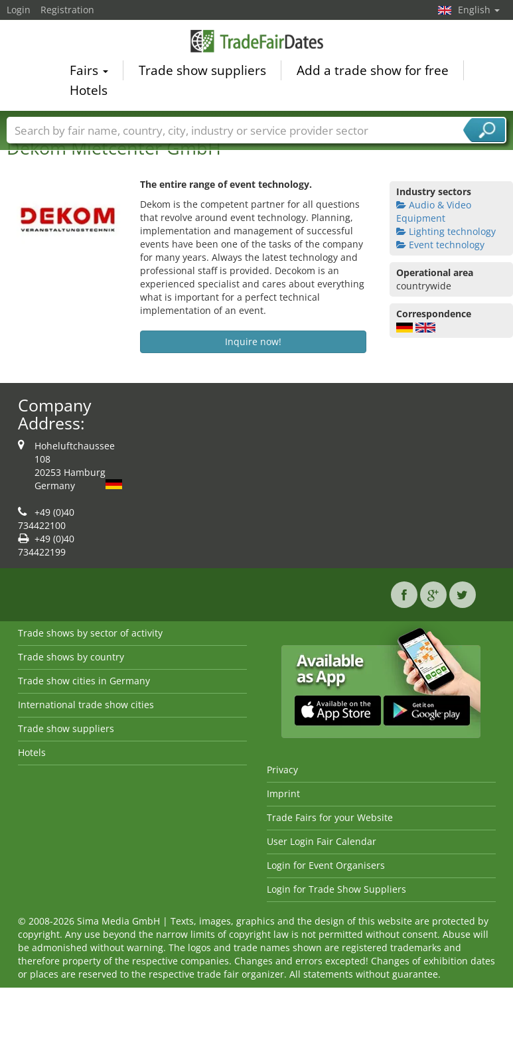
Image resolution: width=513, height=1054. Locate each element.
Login (19, 9)
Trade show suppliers (202, 72)
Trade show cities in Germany (84, 680)
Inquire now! (253, 341)
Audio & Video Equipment (433, 211)
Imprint (283, 793)
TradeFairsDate (256, 42)
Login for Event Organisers (326, 865)
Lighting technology (446, 231)
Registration (67, 9)
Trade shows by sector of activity (90, 633)
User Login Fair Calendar (321, 841)
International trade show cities (86, 704)
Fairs (89, 72)
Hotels (89, 92)
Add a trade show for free (373, 72)
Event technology (440, 244)
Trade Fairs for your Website (330, 817)
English (479, 9)
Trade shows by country (71, 656)
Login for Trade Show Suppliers (336, 889)
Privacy (282, 769)
